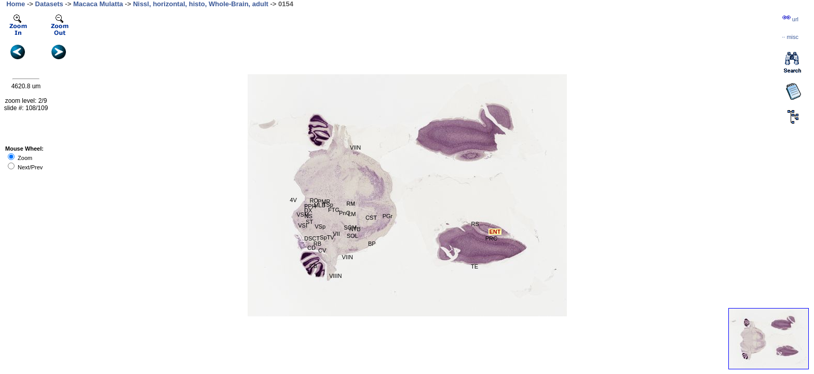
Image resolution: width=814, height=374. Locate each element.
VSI (302, 225)
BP (372, 244)
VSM (302, 214)
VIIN (347, 257)
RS (475, 224)
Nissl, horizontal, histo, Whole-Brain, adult (200, 4)
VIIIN (335, 276)
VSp (320, 226)
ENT (494, 232)
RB (317, 244)
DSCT (312, 238)
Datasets (49, 4)
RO (313, 200)
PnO (344, 213)
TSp (328, 205)
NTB (355, 229)
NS (309, 216)
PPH (310, 206)
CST (371, 218)
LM (352, 214)
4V (293, 200)
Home (15, 4)
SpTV (327, 237)
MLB (319, 205)
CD (311, 248)
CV (322, 250)
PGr (388, 216)
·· (790, 37)
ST (309, 222)
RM (350, 204)
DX (308, 210)
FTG (334, 210)
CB (313, 266)
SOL (352, 236)
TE (474, 266)
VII (336, 234)
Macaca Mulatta (98, 4)
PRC (491, 238)
